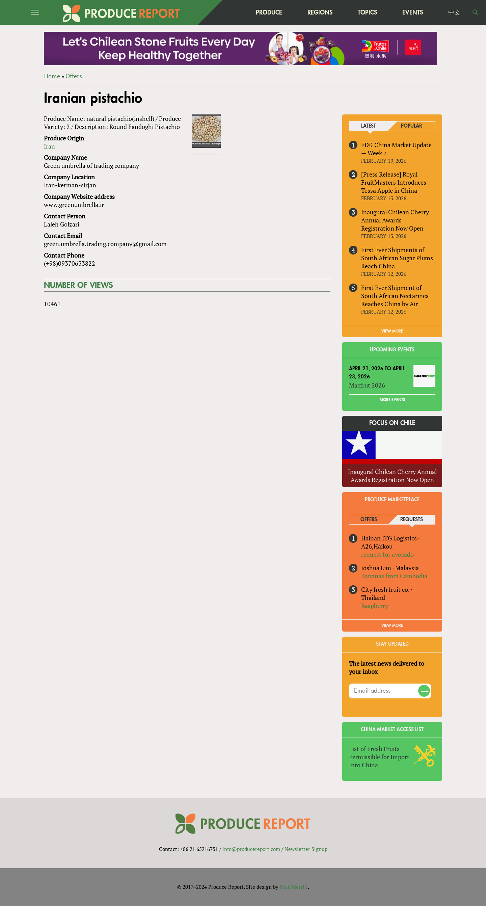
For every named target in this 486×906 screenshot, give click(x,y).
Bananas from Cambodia (394, 576)
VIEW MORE (392, 331)
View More (392, 625)
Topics (367, 12)
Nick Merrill (294, 886)
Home (52, 76)
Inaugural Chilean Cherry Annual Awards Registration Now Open (395, 220)
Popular (411, 126)
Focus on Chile (392, 423)
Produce (269, 12)
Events (412, 12)
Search (475, 12)
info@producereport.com (251, 849)
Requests (411, 519)
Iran (49, 146)
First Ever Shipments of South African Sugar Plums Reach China (397, 258)
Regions (319, 12)
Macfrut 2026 (367, 385)
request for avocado (387, 555)
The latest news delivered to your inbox (386, 667)
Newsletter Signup (306, 849)
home (226, 12)
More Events (392, 400)
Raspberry (374, 606)
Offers (73, 76)
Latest (368, 126)
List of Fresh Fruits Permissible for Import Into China (379, 757)
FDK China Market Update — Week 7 (396, 149)
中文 (454, 12)
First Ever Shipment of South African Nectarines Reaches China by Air (395, 296)
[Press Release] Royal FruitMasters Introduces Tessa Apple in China (393, 182)
